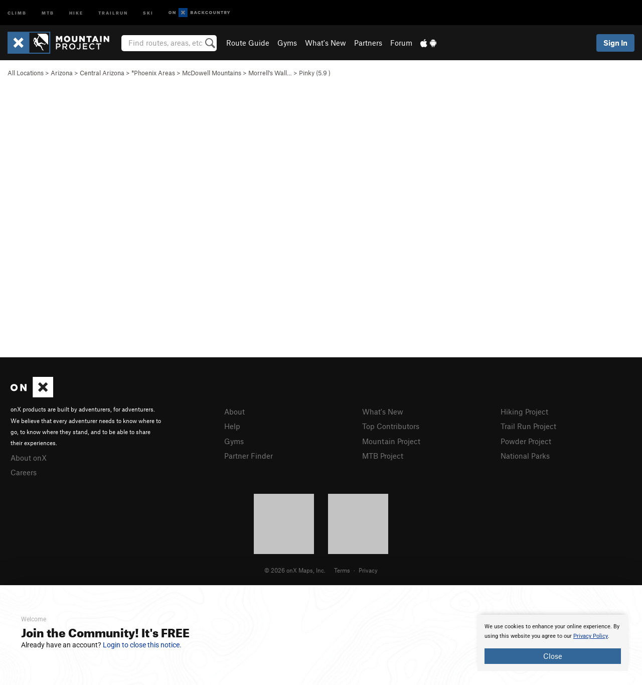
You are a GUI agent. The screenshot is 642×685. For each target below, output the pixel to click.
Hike (76, 12)
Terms (342, 570)
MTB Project (382, 455)
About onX (29, 457)
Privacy (368, 570)
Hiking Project (524, 411)
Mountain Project (391, 441)
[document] (553, 643)
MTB (48, 12)
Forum (401, 42)
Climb (17, 12)
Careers (24, 472)
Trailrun (113, 12)
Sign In (615, 42)
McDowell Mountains (211, 73)
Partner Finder (248, 455)
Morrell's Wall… (270, 73)
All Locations (26, 73)
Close (552, 655)
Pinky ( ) (315, 73)
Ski (148, 12)
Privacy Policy (590, 636)
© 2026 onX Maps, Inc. (295, 570)
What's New (325, 42)
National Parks (525, 455)
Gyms (287, 42)
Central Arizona (102, 73)
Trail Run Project (528, 426)
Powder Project (526, 441)
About (234, 411)
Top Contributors (390, 426)
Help (232, 426)
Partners (368, 42)
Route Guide (247, 42)
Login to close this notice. (142, 645)
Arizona (62, 73)
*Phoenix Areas (153, 73)
